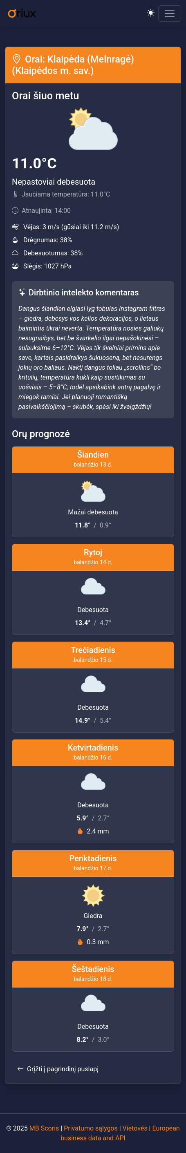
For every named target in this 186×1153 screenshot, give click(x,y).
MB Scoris (44, 1128)
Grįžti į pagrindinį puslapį (58, 1069)
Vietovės (135, 1128)
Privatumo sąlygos (91, 1128)
